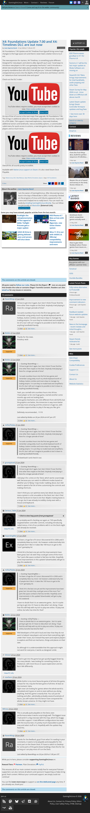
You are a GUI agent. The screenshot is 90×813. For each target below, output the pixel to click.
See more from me (24, 208)
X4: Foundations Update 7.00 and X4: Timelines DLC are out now (29, 43)
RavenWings (10, 299)
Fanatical (72, 269)
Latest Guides (75, 197)
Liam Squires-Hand (10, 48)
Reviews (43, 2)
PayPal (40, 764)
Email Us (72, 131)
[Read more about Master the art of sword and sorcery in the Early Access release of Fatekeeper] (78, 180)
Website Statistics (76, 384)
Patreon (18, 764)
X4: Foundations (51, 178)
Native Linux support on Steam (26, 170)
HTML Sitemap (75, 804)
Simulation (35, 178)
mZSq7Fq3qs (10, 425)
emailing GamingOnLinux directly (38, 203)
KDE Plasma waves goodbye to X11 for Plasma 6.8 (76, 55)
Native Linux (9, 178)
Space (40, 178)
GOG (71, 273)
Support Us (73, 370)
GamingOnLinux (15, 2)
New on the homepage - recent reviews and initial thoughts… (78, 326)
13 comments (61, 48)
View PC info (9, 529)
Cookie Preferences (77, 365)
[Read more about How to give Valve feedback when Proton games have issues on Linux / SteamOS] (78, 242)
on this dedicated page (46, 782)
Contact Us (73, 374)
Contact (35, 2)
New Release (20, 178)
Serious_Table (10, 510)
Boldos (8, 333)
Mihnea (5, 709)
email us (5, 290)
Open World (28, 178)
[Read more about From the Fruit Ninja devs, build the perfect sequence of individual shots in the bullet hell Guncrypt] (78, 152)
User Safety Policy (62, 804)
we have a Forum (19, 7)
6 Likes (4, 183)
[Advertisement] (45, 24)
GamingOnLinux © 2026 (72, 796)
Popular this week (76, 49)
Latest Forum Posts (77, 283)
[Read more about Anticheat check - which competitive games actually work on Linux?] (78, 214)
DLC (15, 178)
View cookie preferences (35, 109)
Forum (51, 2)
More (26, 2)
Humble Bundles (75, 278)
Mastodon (36, 205)
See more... (32, 329)
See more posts (75, 349)
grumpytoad (10, 462)
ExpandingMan (11, 536)
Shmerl (8, 655)
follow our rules (22, 285)
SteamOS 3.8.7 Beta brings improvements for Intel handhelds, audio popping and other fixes (77, 80)
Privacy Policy (70, 801)
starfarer (8, 677)
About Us (73, 379)
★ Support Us (79, 43)
